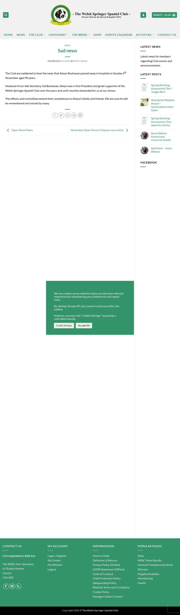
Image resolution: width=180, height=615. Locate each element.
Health (142, 583)
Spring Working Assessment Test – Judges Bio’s (162, 88)
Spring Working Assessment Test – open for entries (162, 121)
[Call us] (18, 586)
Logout (52, 569)
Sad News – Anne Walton (161, 149)
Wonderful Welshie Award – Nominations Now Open (163, 105)
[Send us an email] (12, 586)
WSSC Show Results (150, 560)
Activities (145, 34)
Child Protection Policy (107, 578)
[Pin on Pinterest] (74, 115)
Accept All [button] (84, 325)
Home (8, 34)
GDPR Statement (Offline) (108, 569)
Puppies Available (148, 574)
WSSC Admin (80, 61)
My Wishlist (55, 564)
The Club (37, 34)
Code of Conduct (103, 574)
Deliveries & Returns (105, 560)
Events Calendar (118, 34)
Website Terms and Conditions (111, 587)
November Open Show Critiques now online (100, 130)
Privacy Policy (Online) (106, 564)
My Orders (54, 560)
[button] (143, 15)
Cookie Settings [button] (64, 325)
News (21, 34)
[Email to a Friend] (67, 115)
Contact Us (167, 34)
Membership (145, 578)
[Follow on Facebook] (6, 586)
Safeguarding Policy (104, 583)
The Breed (81, 34)
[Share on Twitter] (61, 115)
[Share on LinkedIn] (80, 115)
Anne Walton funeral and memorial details (161, 136)
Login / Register (57, 555)
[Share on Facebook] (55, 115)
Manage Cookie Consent (108, 596)
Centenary (58, 34)
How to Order (101, 555)
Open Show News (19, 130)
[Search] (6, 15)
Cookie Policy (101, 592)
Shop (97, 34)
